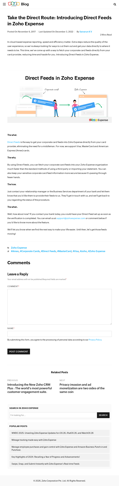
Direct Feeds (13, 142)
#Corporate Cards (30, 251)
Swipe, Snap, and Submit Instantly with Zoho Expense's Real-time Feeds (45, 464)
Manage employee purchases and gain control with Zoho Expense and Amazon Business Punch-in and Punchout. (59, 448)
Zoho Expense (19, 247)
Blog (25, 4)
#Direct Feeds (48, 251)
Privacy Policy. (95, 340)
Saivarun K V (86, 32)
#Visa (76, 251)
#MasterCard (64, 251)
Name (10, 328)
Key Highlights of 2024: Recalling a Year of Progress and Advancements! (46, 457)
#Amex (15, 251)
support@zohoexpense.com (70, 218)
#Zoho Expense (96, 251)
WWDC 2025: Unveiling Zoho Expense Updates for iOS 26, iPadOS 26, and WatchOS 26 (52, 433)
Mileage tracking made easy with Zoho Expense (34, 440)
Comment (12, 286)
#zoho (83, 251)
